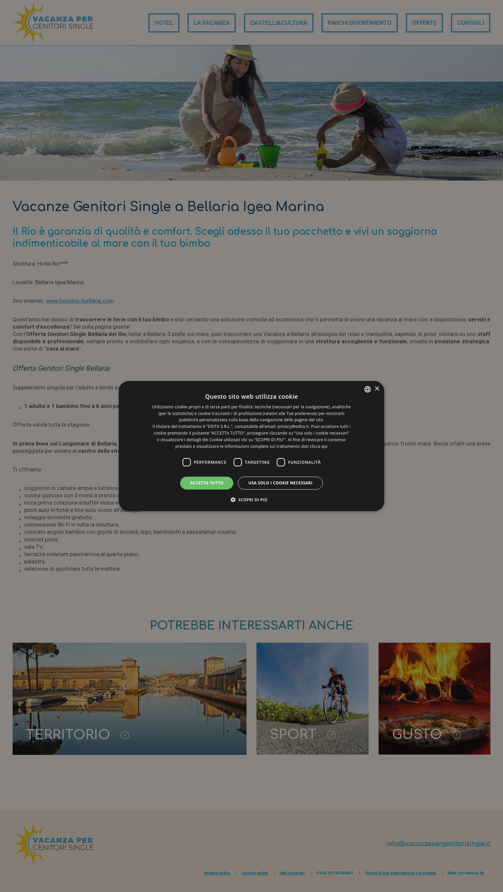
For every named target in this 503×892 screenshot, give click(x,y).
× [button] (376, 388)
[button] (252, 499)
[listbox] (367, 389)
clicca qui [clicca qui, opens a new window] (319, 446)
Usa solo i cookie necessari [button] (280, 483)
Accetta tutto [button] (206, 483)
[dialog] (251, 446)
